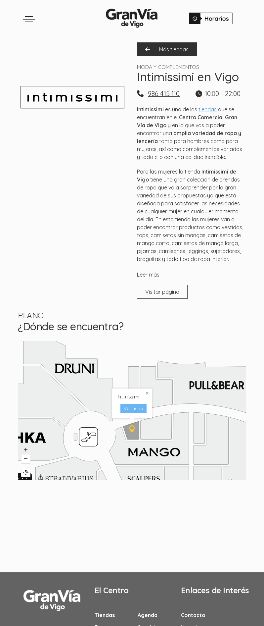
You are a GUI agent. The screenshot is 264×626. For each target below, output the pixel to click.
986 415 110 (164, 93)
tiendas (207, 109)
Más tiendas (167, 49)
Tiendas (105, 615)
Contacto (193, 615)
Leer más (148, 274)
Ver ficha (127, 381)
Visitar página (162, 291)
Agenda (147, 615)
